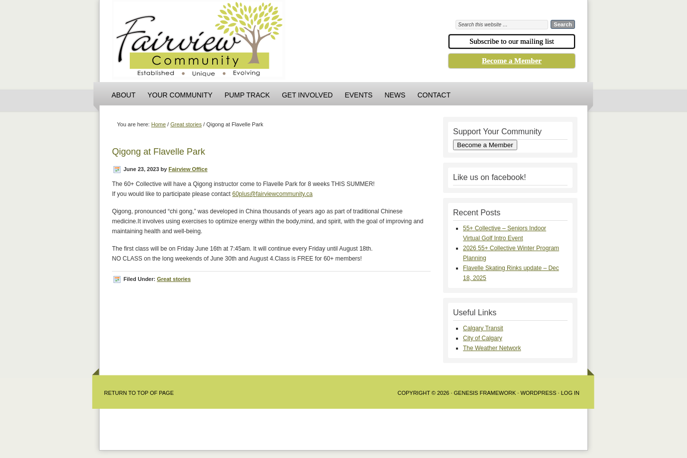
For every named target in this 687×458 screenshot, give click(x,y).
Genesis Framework (485, 393)
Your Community (180, 95)
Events (358, 95)
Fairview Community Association (254, 42)
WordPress (538, 393)
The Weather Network (492, 348)
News (394, 95)
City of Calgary (482, 338)
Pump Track (247, 95)
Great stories (174, 279)
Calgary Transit (483, 328)
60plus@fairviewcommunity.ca (272, 193)
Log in (570, 393)
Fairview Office (188, 169)
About (123, 95)
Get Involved (307, 95)
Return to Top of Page (139, 393)
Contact (434, 95)
